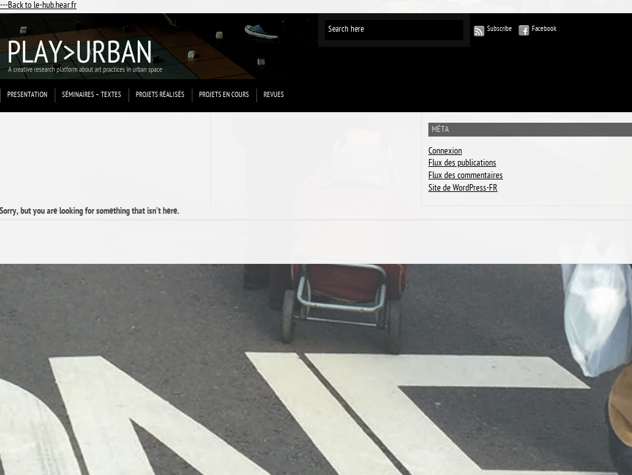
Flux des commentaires (465, 176)
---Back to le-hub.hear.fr (38, 6)
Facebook (544, 29)
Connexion (445, 152)
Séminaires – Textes (91, 95)
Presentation (27, 95)
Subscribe (499, 29)
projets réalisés (160, 95)
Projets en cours (224, 95)
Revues (274, 95)
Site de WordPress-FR (463, 189)
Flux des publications (462, 164)
